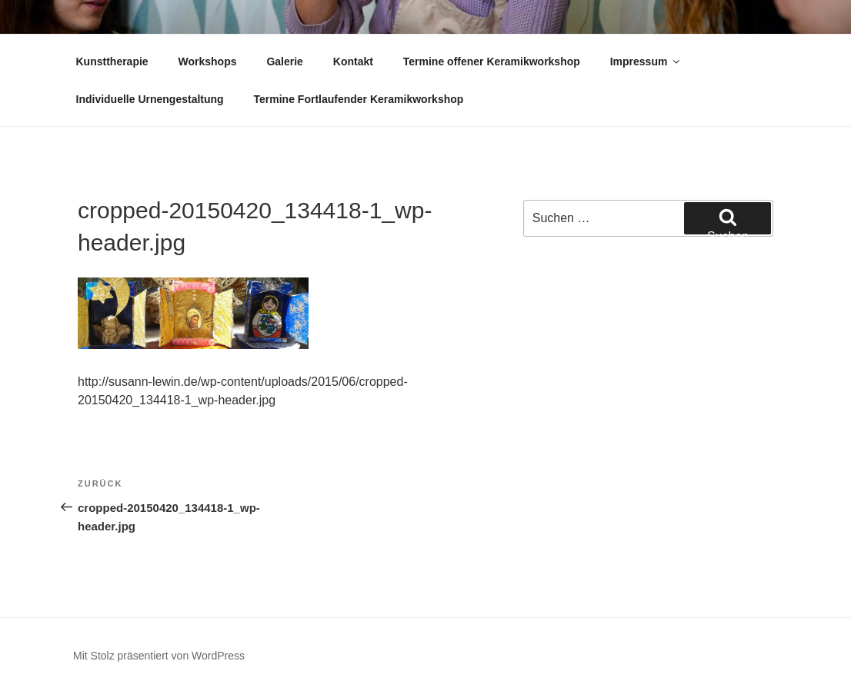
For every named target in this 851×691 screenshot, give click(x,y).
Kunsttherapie (112, 61)
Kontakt (353, 61)
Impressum (646, 61)
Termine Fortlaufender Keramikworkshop (359, 99)
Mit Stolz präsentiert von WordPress (159, 655)
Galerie (284, 61)
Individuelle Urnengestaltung (150, 99)
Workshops (208, 61)
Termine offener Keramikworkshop (491, 61)
